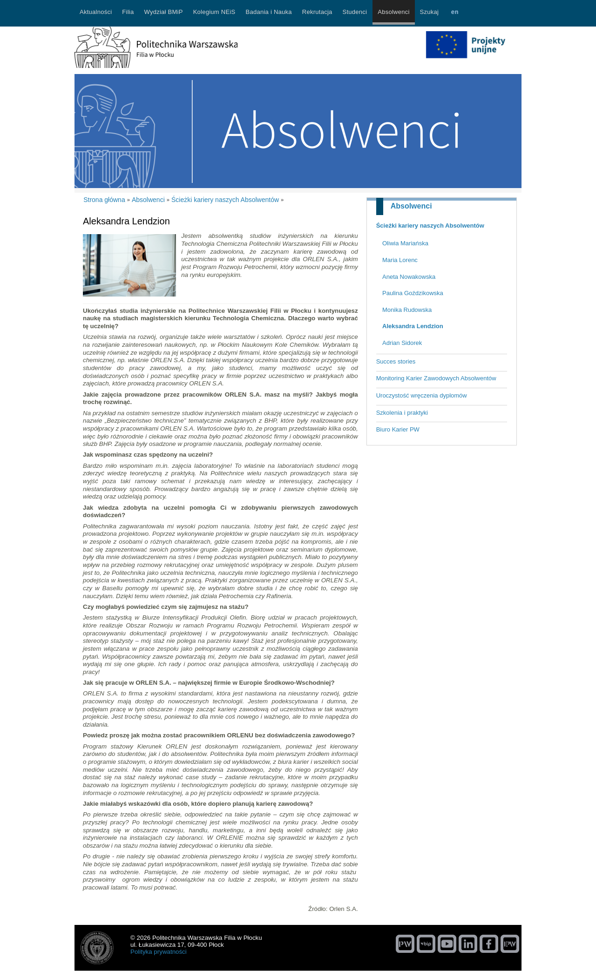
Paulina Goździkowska (412, 293)
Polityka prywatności (158, 951)
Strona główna (104, 199)
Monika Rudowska (407, 309)
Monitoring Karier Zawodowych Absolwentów (436, 378)
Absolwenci (411, 206)
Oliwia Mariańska (405, 243)
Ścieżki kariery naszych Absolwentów (430, 225)
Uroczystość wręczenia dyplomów (421, 395)
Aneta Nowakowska (408, 276)
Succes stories (396, 361)
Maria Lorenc (400, 259)
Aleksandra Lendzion (412, 326)
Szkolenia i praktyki (402, 412)
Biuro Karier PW (398, 429)
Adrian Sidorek (402, 342)
